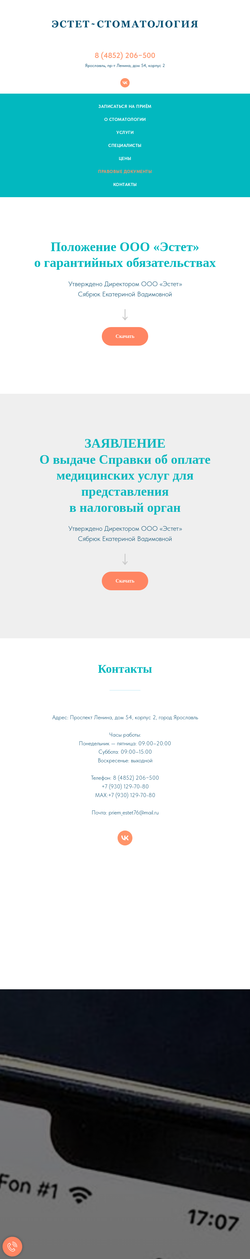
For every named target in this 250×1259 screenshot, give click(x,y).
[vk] (125, 82)
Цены (125, 158)
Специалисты (125, 145)
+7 (104, 786)
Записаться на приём (125, 106)
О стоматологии (125, 119)
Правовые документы (125, 171)
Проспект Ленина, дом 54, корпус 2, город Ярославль (134, 717)
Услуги (125, 132)
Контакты (125, 184)
